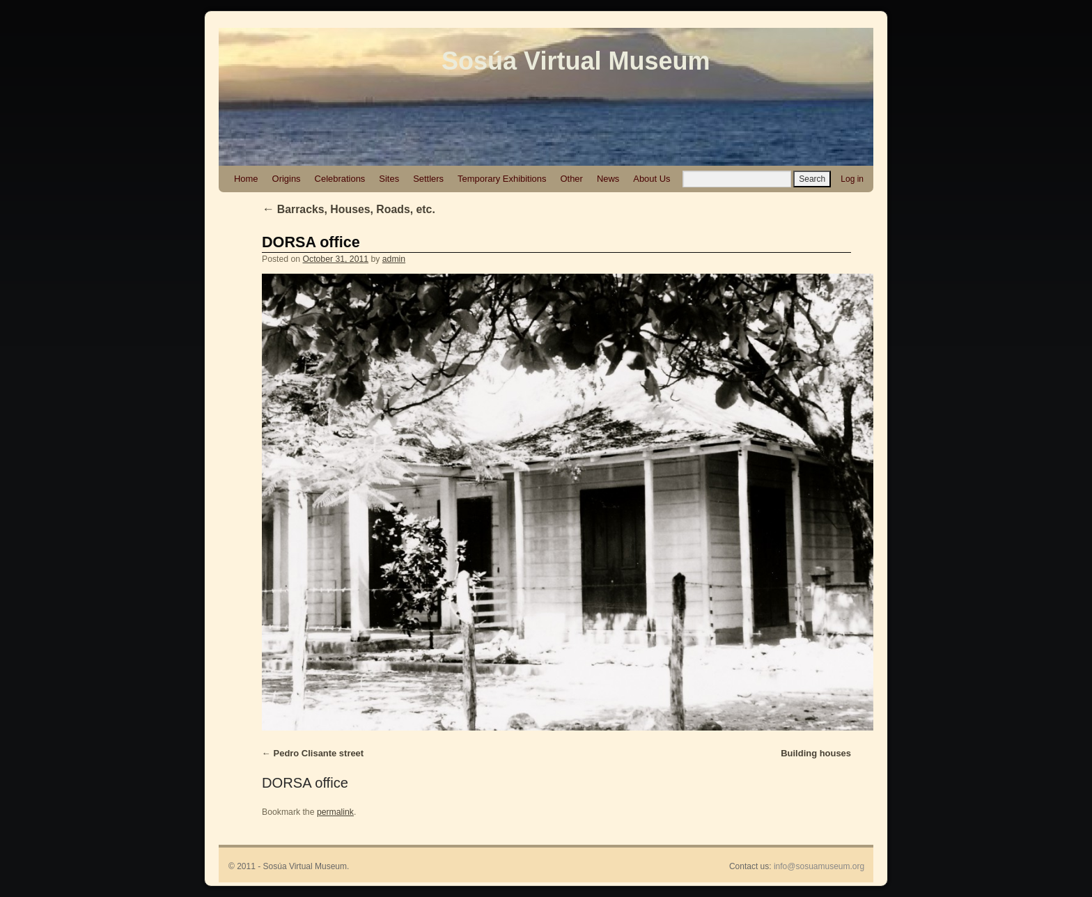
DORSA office (311, 242)
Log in (852, 179)
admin (393, 259)
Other (571, 178)
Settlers (428, 178)
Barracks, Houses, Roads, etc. (348, 209)
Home (246, 178)
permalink (335, 812)
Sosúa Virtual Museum (576, 61)
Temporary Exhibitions (502, 178)
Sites (389, 178)
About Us (651, 178)
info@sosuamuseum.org (819, 866)
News (608, 178)
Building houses (816, 753)
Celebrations (340, 178)
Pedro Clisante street (319, 753)
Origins (286, 178)
